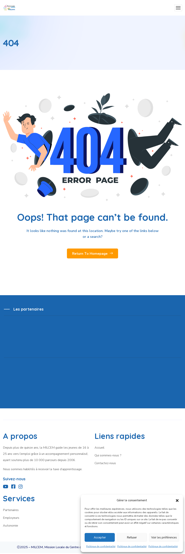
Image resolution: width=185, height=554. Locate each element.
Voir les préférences (164, 537)
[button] (177, 500)
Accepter (100, 537)
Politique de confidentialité (100, 546)
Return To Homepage (92, 254)
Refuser (132, 537)
